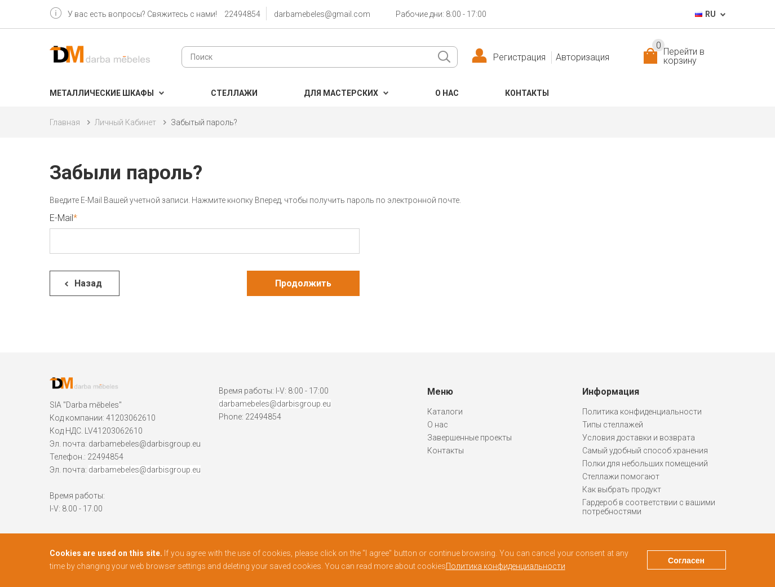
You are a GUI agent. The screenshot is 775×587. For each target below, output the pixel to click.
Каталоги (445, 411)
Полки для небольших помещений (645, 463)
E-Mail (61, 218)
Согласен (686, 560)
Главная (65, 122)
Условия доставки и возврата (638, 437)
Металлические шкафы (102, 93)
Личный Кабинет (125, 122)
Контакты (527, 93)
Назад (88, 283)
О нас (447, 93)
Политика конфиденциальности (642, 411)
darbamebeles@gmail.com (322, 14)
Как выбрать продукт (621, 489)
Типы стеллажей (612, 424)
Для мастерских (341, 93)
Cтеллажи (234, 93)
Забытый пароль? (204, 122)
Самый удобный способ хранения (645, 450)
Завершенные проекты (469, 437)
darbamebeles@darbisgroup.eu (144, 443)
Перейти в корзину (678, 56)
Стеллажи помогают (620, 476)
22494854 (242, 14)
